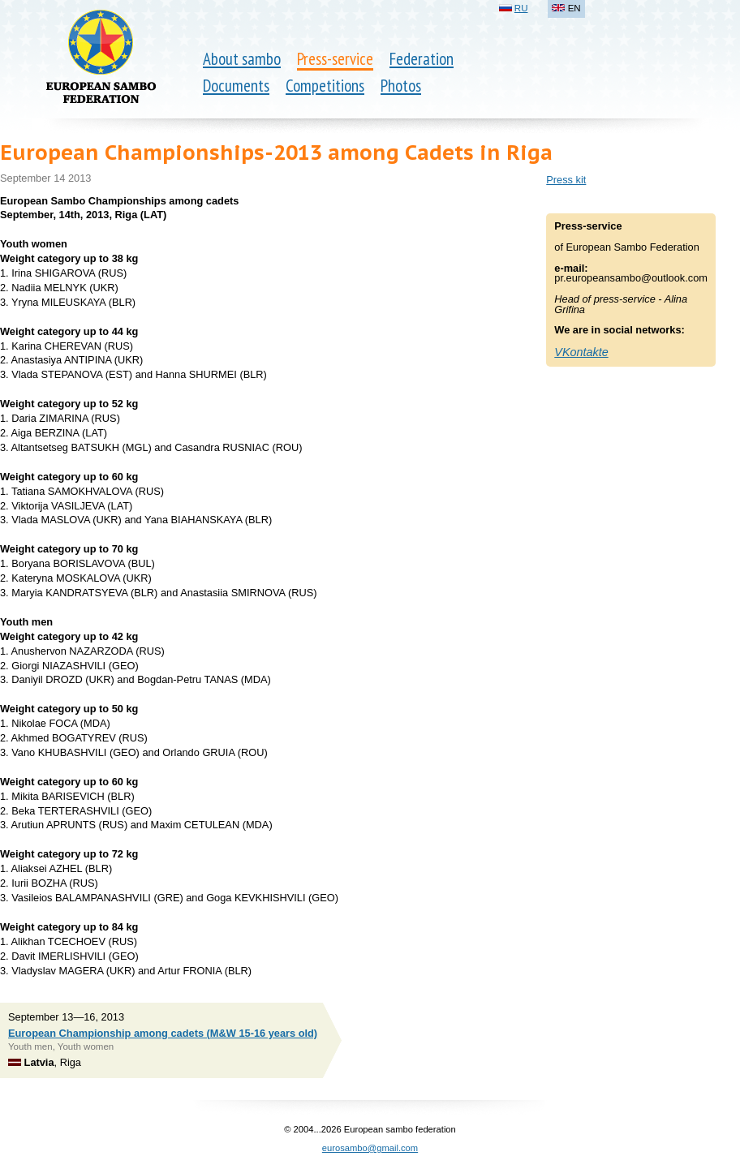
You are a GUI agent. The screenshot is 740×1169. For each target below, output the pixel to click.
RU (521, 8)
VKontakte (581, 352)
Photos (401, 86)
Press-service (335, 59)
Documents (236, 86)
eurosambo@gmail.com (370, 1148)
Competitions (325, 86)
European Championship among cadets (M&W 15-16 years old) (162, 1033)
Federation (421, 59)
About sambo (242, 59)
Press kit (566, 180)
